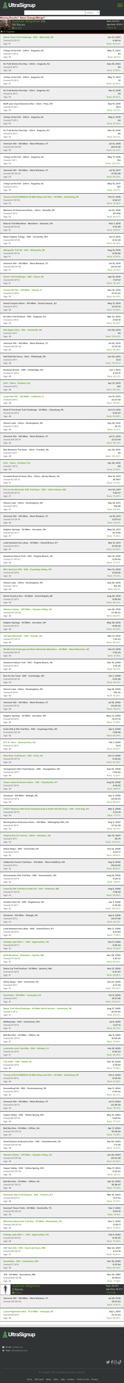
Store (55, 1379)
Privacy (94, 1379)
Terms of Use (83, 1379)
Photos (17, 28)
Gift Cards (39, 1379)
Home (29, 1379)
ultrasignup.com (19, 1350)
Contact (70, 1379)
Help (63, 1379)
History (111, 27)
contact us (17, 1347)
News (48, 1379)
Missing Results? (9, 17)
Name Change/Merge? (32, 17)
